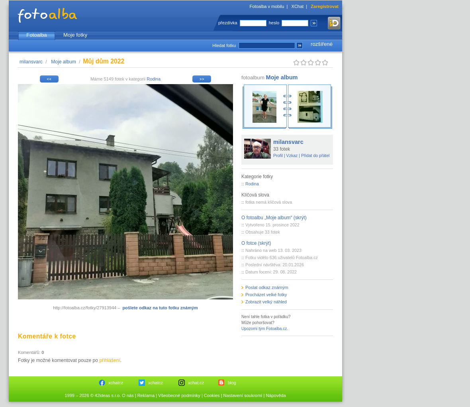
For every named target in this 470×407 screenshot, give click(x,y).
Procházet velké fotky (266, 294)
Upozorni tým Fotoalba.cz (264, 328)
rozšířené (322, 44)
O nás (127, 395)
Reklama (146, 395)
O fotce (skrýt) (256, 243)
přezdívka (227, 22)
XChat (298, 6)
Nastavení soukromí (242, 395)
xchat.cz (196, 382)
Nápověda (276, 395)
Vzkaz (292, 155)
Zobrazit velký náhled (266, 301)
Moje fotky (75, 35)
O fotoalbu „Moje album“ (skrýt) (274, 217)
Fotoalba (36, 35)
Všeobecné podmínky (179, 395)
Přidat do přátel (315, 155)
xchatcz (115, 382)
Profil (278, 155)
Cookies (212, 395)
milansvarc (31, 62)
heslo (274, 22)
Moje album (63, 62)
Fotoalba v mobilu (267, 6)
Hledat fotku (224, 45)
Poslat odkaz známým (266, 287)
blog (232, 382)
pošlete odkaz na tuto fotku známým (160, 307)
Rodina (154, 79)
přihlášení (109, 360)
